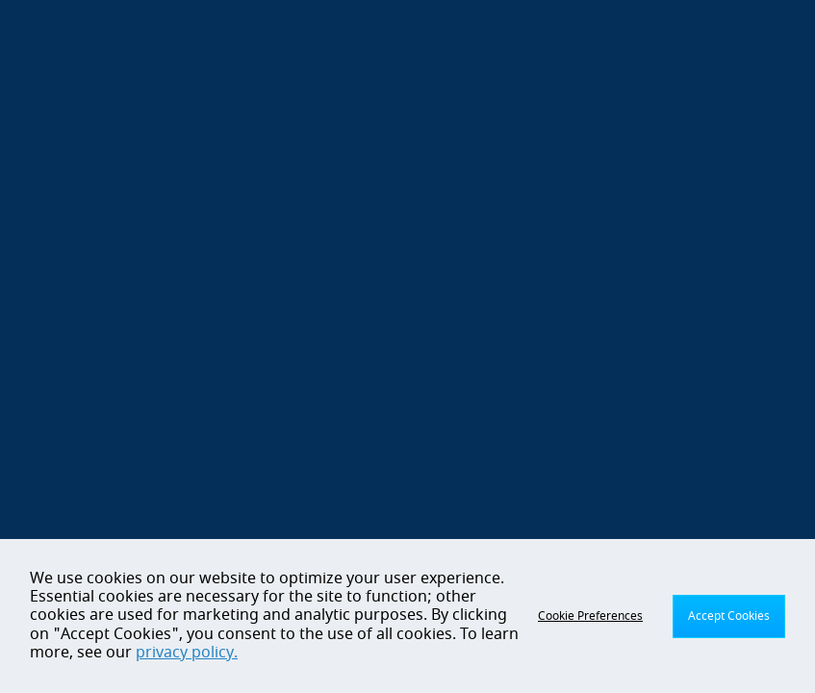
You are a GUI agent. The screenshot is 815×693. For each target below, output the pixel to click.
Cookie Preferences (590, 616)
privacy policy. (187, 652)
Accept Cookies (729, 616)
